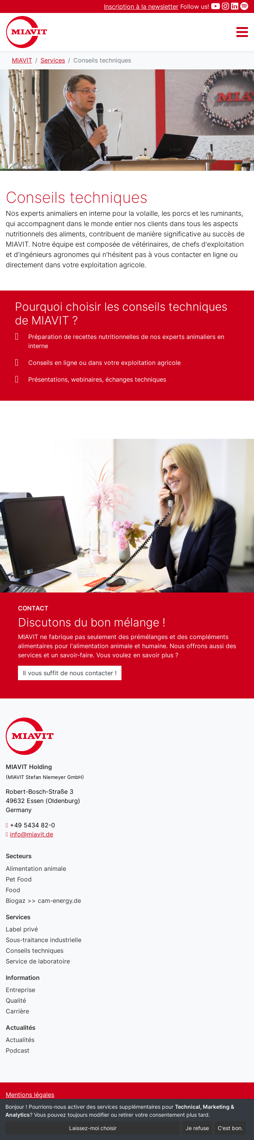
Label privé (22, 929)
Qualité (16, 1000)
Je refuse (197, 1128)
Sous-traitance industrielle (43, 940)
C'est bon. (230, 1128)
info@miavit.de (31, 834)
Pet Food (19, 879)
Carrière (17, 1011)
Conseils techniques (34, 950)
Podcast (17, 1050)
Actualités (20, 1040)
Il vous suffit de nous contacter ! (69, 673)
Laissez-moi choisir (92, 1128)
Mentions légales (30, 1094)
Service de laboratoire (38, 961)
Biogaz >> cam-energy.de (43, 900)
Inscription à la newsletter (141, 6)
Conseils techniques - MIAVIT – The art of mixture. (26, 32)
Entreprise (20, 990)
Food (13, 890)
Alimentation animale (36, 868)
